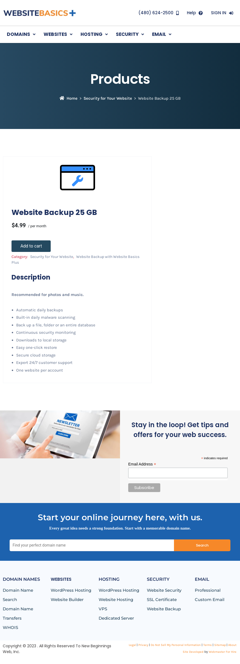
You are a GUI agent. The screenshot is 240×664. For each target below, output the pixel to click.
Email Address (142, 464)
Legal (132, 645)
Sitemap (220, 645)
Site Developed (193, 652)
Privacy (143, 645)
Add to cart (31, 246)
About (232, 645)
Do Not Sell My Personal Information (176, 645)
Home (68, 98)
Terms (207, 645)
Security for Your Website (108, 98)
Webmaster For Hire (222, 652)
